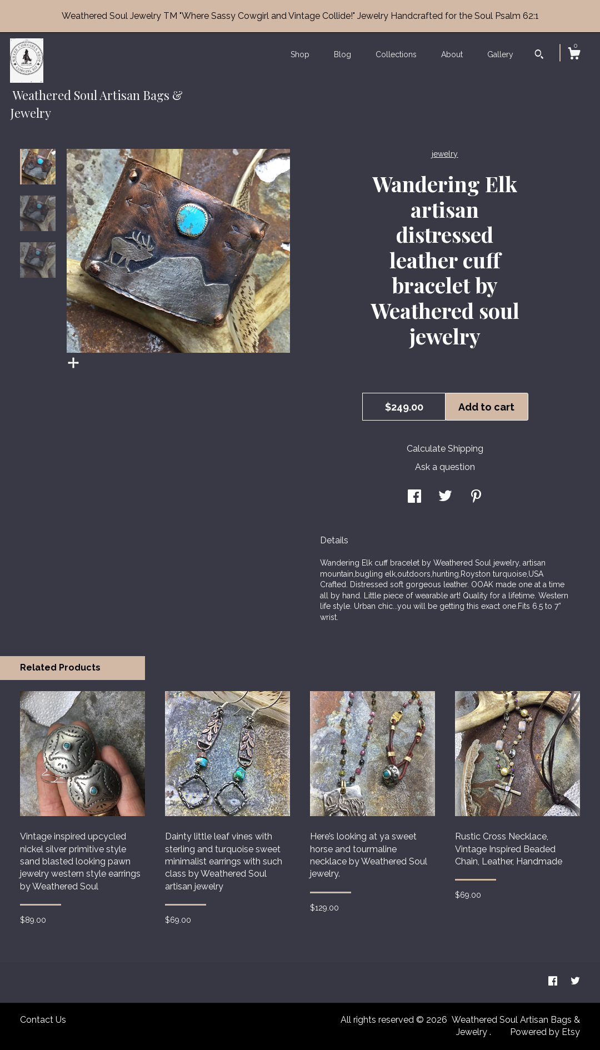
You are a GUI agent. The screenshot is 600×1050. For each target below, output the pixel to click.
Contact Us (43, 1019)
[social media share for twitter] (445, 497)
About (452, 54)
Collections (396, 54)
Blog (342, 54)
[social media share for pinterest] (476, 497)
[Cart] (574, 55)
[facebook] (553, 982)
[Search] (539, 55)
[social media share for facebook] (414, 497)
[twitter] (575, 982)
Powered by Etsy (545, 1032)
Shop (300, 54)
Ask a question (445, 467)
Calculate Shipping (445, 448)
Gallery (500, 54)
